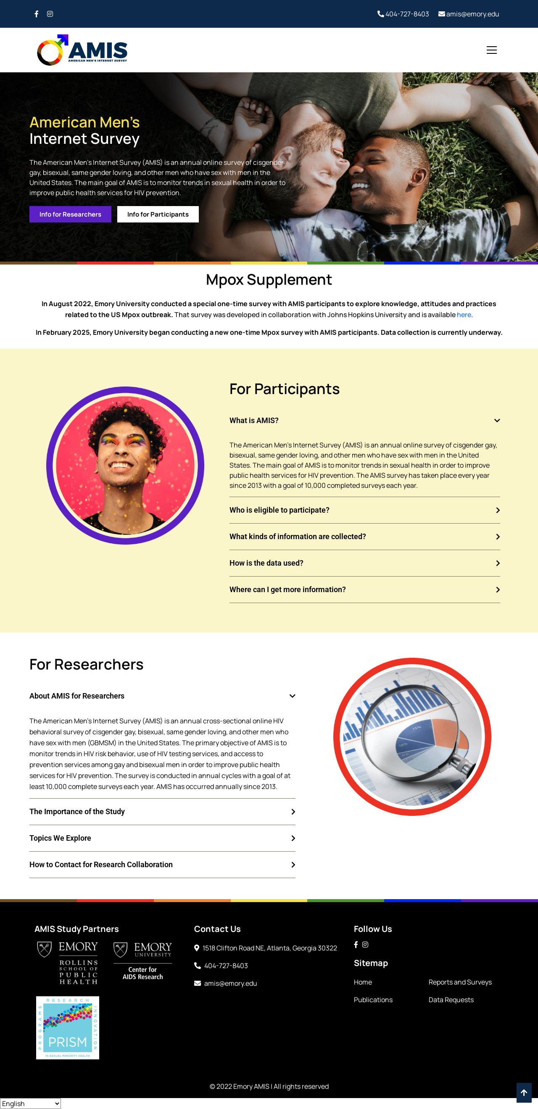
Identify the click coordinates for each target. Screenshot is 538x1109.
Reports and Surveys (460, 982)
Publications (373, 999)
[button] (364, 421)
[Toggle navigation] (492, 50)
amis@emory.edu (468, 14)
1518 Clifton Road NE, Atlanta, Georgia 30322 (265, 948)
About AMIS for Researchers (76, 695)
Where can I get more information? (287, 589)
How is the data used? (266, 562)
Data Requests (451, 999)
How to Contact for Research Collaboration (101, 864)
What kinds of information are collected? (297, 536)
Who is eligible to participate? (279, 510)
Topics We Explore (60, 838)
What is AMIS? (254, 420)
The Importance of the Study (77, 811)
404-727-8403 (403, 14)
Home (363, 982)
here (464, 314)
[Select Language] (30, 1103)
